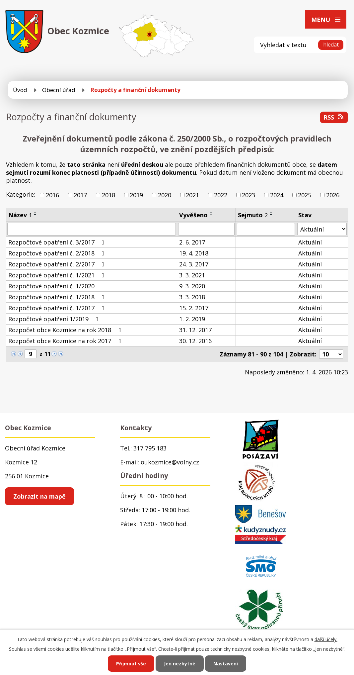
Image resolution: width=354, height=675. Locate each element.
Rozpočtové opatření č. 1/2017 (57, 308)
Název (20, 215)
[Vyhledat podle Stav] (322, 229)
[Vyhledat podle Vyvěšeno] (206, 229)
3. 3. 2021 (192, 275)
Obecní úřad (58, 90)
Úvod (20, 90)
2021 (192, 195)
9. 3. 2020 (192, 286)
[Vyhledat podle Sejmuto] (266, 229)
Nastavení (225, 663)
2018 (108, 195)
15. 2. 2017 (193, 308)
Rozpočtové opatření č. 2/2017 (57, 264)
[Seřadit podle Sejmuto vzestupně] (271, 212)
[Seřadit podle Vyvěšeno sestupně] (211, 215)
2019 (136, 195)
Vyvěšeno (193, 215)
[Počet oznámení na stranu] (331, 354)
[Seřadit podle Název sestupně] (35, 215)
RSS (334, 117)
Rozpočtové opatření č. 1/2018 (57, 297)
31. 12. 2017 (195, 330)
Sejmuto (253, 215)
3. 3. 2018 (192, 297)
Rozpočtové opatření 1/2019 (54, 319)
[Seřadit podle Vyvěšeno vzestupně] (211, 212)
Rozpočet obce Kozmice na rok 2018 (65, 330)
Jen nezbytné (179, 663)
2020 (164, 195)
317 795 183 (150, 448)
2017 (80, 195)
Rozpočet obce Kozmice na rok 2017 (65, 341)
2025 (304, 195)
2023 (248, 195)
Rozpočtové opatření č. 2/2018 (57, 253)
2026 (332, 195)
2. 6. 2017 (192, 242)
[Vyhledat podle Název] (91, 229)
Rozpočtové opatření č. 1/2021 (57, 275)
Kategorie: (20, 194)
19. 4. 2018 (193, 253)
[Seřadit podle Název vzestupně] (35, 212)
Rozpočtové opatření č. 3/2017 (57, 242)
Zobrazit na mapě (39, 496)
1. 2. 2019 (192, 319)
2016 (52, 195)
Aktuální (310, 242)
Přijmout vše (131, 663)
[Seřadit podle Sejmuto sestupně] (271, 215)
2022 (220, 195)
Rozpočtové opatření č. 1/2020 (51, 286)
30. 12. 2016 (195, 341)
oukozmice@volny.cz (170, 462)
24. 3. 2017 (193, 264)
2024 (276, 195)
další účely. (326, 639)
